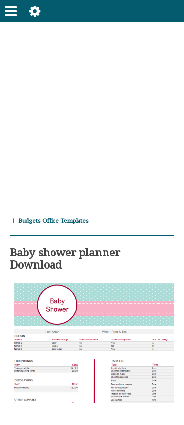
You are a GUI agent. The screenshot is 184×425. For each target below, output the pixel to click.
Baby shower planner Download (65, 258)
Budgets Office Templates (53, 220)
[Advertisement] (92, 114)
